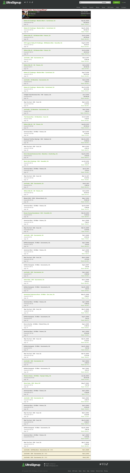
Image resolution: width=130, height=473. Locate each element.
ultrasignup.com (53, 465)
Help (117, 7)
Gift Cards (110, 7)
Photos (31, 15)
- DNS (38, 450)
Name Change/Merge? (40, 10)
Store (103, 7)
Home (78, 7)
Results (85, 7)
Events (91, 7)
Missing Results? (27, 10)
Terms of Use (99, 471)
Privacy (106, 471)
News (97, 7)
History (83, 15)
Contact (123, 7)
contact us (52, 464)
